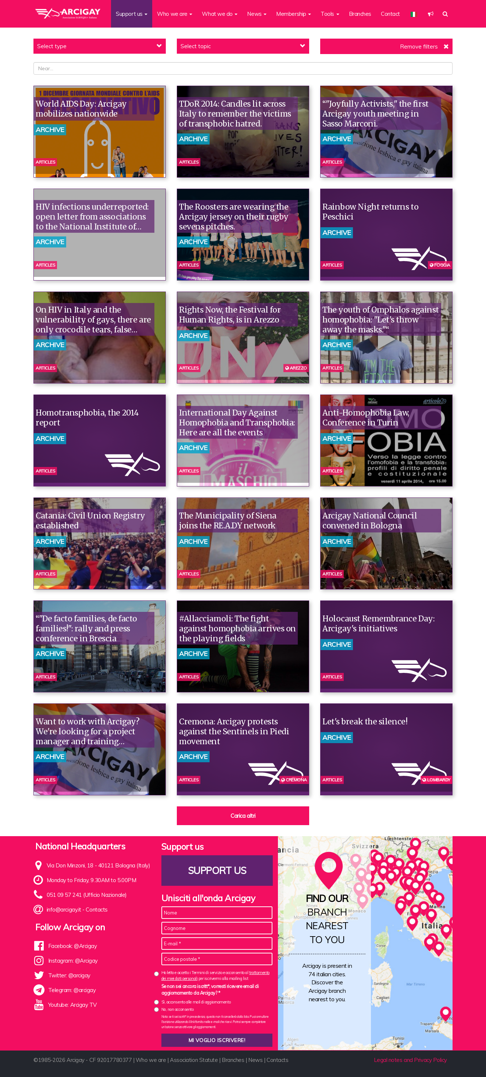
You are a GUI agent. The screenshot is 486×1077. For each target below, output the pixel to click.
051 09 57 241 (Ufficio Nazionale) (87, 894)
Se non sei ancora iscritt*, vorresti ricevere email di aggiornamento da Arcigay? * (210, 989)
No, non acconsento (177, 1009)
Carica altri (243, 815)
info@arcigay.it (64, 909)
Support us (216, 870)
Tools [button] (330, 13)
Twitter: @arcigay (69, 975)
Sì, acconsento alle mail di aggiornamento (196, 1002)
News (255, 1059)
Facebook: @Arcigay (72, 945)
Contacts (96, 909)
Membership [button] (293, 13)
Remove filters (419, 46)
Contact (390, 13)
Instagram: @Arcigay (73, 960)
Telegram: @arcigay (72, 990)
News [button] (257, 13)
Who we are (151, 1059)
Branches (360, 13)
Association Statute (194, 1059)
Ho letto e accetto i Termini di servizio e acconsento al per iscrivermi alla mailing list (215, 975)
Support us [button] (131, 13)
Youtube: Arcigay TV (72, 1004)
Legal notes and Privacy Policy (410, 1059)
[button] (430, 14)
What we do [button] (219, 13)
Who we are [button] (174, 13)
